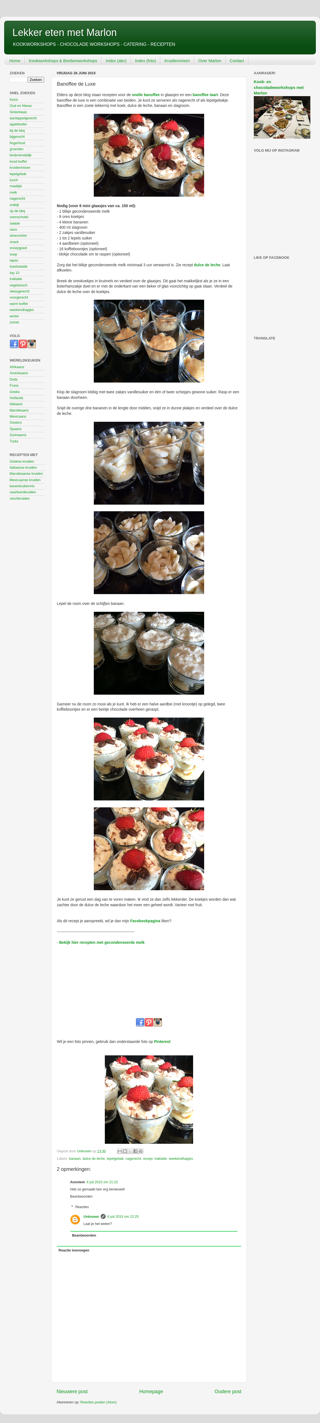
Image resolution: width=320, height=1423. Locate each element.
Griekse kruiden (22, 461)
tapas (14, 260)
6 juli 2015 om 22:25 (122, 1217)
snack (14, 242)
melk (13, 192)
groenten (16, 149)
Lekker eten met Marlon (64, 32)
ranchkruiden (20, 498)
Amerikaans (19, 373)
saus (13, 229)
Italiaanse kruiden (23, 468)
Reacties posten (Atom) (98, 1402)
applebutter (18, 124)
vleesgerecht (19, 291)
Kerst (14, 100)
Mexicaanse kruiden (25, 480)
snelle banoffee (146, 95)
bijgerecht (17, 137)
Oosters (16, 423)
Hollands (16, 398)
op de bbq (17, 211)
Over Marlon (209, 60)
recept (148, 1159)
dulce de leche (207, 265)
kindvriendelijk (20, 155)
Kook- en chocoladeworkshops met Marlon (279, 87)
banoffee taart (205, 95)
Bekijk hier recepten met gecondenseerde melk (102, 942)
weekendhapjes (181, 1159)
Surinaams (18, 435)
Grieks (15, 392)
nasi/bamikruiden (23, 492)
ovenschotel (19, 217)
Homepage (151, 1391)
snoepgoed (18, 248)
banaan (75, 1159)
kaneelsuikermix (22, 486)
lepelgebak (115, 1159)
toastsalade (18, 266)
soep (13, 254)
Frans (14, 386)
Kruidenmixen (177, 60)
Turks (14, 441)
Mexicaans (18, 416)
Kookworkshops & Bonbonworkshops (63, 60)
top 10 (14, 273)
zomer (14, 322)
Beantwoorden (81, 1196)
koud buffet (18, 162)
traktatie (160, 1159)
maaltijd (16, 186)
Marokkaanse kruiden (26, 474)
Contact (237, 60)
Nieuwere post (72, 1391)
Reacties (82, 1207)
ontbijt (14, 205)
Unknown (91, 1217)
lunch (14, 180)
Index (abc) (116, 60)
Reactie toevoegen (73, 1250)
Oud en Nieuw (21, 106)
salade (15, 223)
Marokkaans (19, 410)
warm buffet (19, 304)
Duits (14, 379)
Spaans (16, 429)
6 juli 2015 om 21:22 (102, 1182)
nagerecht (133, 1159)
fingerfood (17, 143)
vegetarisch (18, 285)
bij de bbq (17, 131)
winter (14, 316)
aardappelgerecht (23, 118)
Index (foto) (145, 60)
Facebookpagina (145, 921)
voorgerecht (19, 297)
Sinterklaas (18, 112)
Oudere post (228, 1391)
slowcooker (18, 236)
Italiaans (16, 404)
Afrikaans (17, 367)
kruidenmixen (20, 168)
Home (14, 60)
